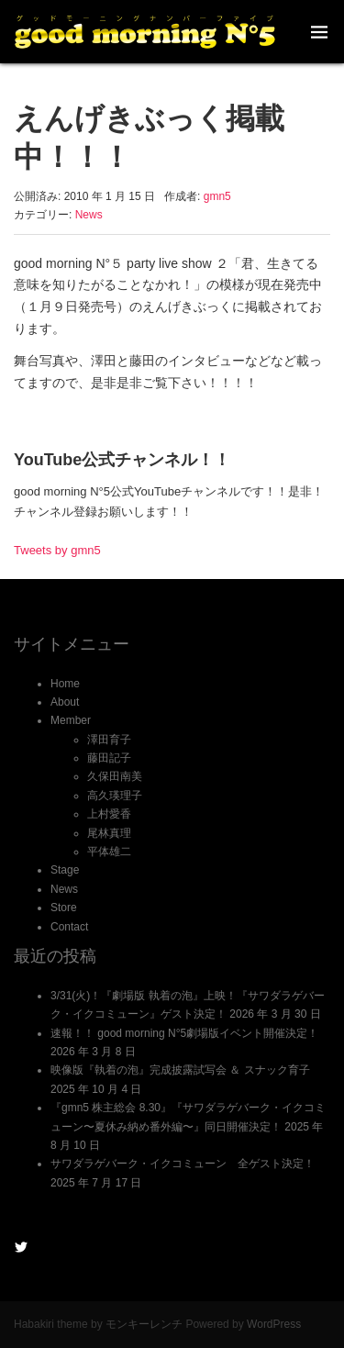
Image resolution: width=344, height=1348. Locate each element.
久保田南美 (114, 776)
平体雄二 (109, 851)
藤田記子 (109, 758)
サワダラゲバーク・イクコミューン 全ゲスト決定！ (182, 1163)
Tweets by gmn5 (57, 550)
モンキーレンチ (144, 1324)
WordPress (274, 1324)
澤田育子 (109, 739)
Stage (64, 869)
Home (65, 683)
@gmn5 (21, 1247)
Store (63, 907)
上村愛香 (109, 814)
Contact (69, 926)
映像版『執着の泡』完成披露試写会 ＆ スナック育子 (180, 1070)
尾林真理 (109, 833)
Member (70, 720)
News (89, 214)
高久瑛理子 (114, 795)
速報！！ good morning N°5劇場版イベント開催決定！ (184, 1033)
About (64, 702)
